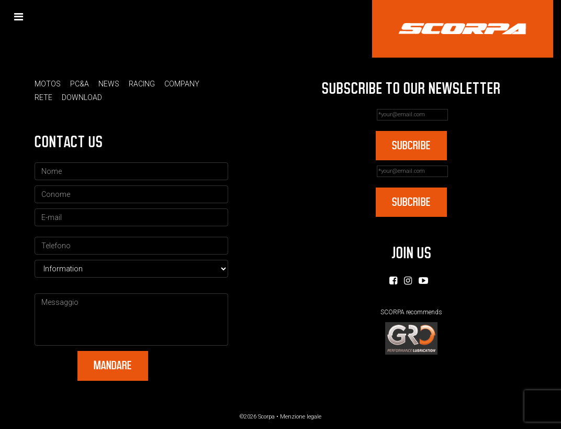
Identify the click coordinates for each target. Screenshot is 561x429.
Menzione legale (300, 416)
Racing (142, 84)
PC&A (79, 84)
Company (181, 84)
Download (82, 97)
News (108, 84)
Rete (43, 97)
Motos (48, 84)
